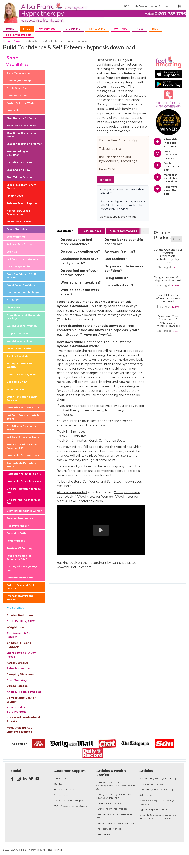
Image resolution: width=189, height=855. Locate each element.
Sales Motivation (18, 668)
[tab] (65, 231)
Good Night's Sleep (19, 80)
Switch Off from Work (20, 103)
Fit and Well (14, 307)
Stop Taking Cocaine (20, 177)
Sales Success (15, 389)
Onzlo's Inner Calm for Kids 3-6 (24, 501)
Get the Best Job (17, 356)
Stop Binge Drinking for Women (21, 135)
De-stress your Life (19, 266)
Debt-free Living (17, 381)
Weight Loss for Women (22, 326)
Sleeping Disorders (20, 674)
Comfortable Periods (20, 577)
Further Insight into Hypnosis (111, 808)
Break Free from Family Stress (21, 186)
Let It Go (12, 251)
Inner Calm (13, 110)
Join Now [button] (105, 179)
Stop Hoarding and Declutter (18, 153)
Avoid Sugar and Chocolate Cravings (24, 317)
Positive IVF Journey (19, 548)
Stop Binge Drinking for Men (24, 143)
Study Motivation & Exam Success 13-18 (22, 446)
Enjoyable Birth (16, 533)
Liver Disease (103, 834)
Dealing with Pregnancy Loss (22, 568)
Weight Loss (15, 627)
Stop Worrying (16, 236)
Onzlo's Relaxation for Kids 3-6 (24, 490)
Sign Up (163, 6)
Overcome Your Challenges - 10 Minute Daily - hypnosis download (168, 321)
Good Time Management (22, 374)
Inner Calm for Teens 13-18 (23, 455)
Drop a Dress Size (18, 333)
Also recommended (123, 231)
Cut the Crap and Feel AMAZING (20, 587)
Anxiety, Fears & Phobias (24, 691)
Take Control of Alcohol (22, 125)
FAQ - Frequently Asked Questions (71, 806)
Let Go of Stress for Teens (23, 437)
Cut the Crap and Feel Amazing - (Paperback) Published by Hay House (168, 256)
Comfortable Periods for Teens (22, 465)
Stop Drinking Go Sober (21, 118)
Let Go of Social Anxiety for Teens (24, 417)
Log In (153, 6)
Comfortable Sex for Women (24, 510)
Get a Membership (18, 73)
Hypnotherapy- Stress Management (115, 823)
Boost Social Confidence (22, 285)
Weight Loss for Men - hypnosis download (167, 279)
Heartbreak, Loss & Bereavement (18, 212)
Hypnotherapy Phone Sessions (20, 598)
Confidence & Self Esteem (19, 635)
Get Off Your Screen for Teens (21, 428)
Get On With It (16, 300)
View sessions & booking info (118, 216)
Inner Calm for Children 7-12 (24, 481)
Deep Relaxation (17, 95)
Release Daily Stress (19, 244)
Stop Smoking (17, 680)
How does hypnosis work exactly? (157, 789)
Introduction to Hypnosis (109, 803)
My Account (141, 6)
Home (7, 41)
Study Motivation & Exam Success (22, 398)
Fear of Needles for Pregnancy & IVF (19, 557)
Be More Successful (19, 348)
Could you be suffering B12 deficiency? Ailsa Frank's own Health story (115, 785)
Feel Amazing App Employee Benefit (19, 729)
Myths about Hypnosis (151, 783)
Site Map (58, 783)
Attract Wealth (17, 662)
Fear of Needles (17, 229)
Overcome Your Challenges (24, 292)
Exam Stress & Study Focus (21, 654)
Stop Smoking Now (18, 170)
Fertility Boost (16, 540)
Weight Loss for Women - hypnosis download (168, 298)
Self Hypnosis (146, 795)
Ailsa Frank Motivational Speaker (23, 719)
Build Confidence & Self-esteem (22, 276)
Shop (17, 41)
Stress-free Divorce (19, 221)
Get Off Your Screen (19, 162)
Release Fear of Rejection (23, 203)
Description (65, 231)
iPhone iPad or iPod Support (68, 800)
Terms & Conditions (63, 789)
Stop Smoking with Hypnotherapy (157, 778)
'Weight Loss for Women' (95, 496)
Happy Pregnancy (18, 525)
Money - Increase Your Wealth (21, 365)
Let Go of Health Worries (22, 259)
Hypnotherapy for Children (153, 809)
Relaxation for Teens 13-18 (23, 407)
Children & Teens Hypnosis (19, 645)
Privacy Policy (60, 795)
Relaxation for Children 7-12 (24, 474)
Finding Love (15, 195)
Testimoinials (91, 231)
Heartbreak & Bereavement (16, 709)
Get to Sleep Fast (17, 88)
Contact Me (59, 778)
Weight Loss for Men (20, 341)
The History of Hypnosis (108, 828)
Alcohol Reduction (20, 615)
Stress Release (17, 686)
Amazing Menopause (20, 518)
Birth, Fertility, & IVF (21, 621)
